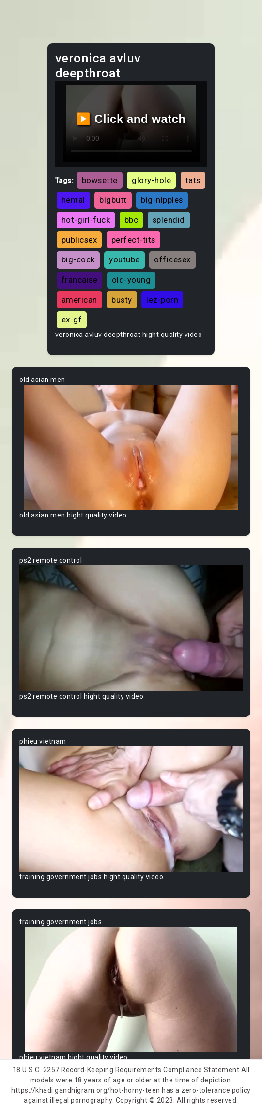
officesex (172, 259)
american (79, 299)
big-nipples (162, 200)
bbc (131, 220)
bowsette (100, 180)
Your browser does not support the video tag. (131, 447)
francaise (80, 280)
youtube (124, 259)
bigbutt (113, 200)
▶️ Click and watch (131, 118)
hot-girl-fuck (86, 220)
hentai (73, 200)
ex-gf (72, 319)
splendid (169, 220)
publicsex (79, 239)
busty (121, 299)
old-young (131, 280)
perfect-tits (133, 239)
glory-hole (151, 180)
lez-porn (162, 299)
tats (192, 180)
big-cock (78, 259)
